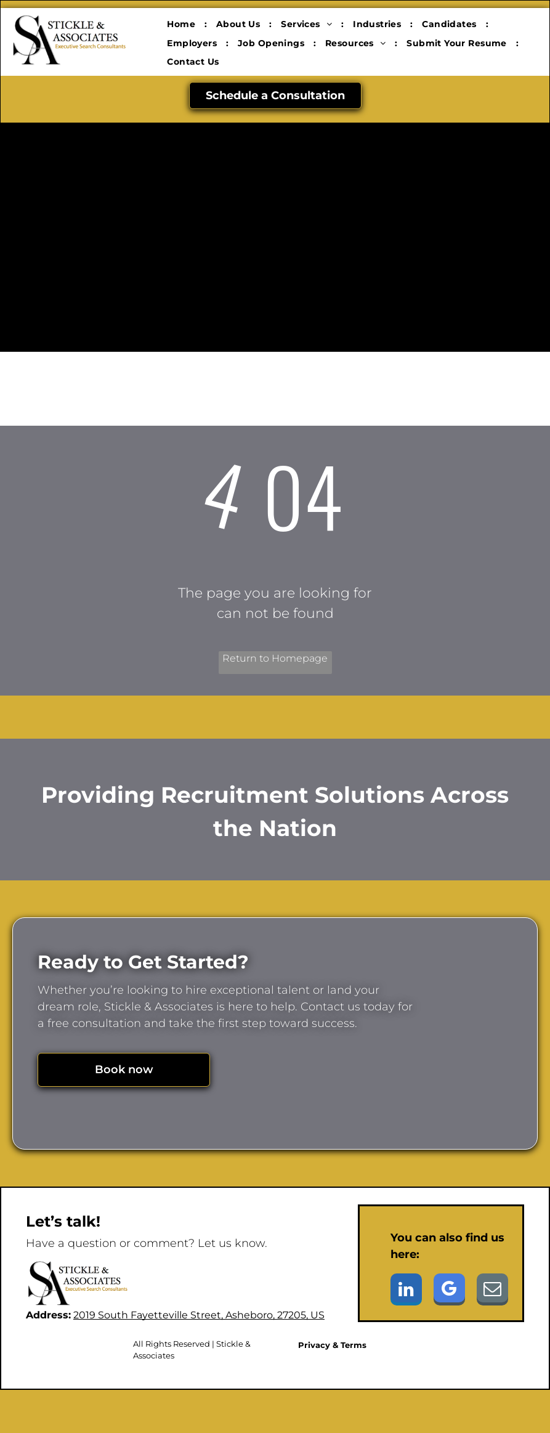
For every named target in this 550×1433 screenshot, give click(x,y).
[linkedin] (406, 1291)
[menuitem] (182, 24)
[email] (492, 1291)
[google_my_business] (449, 1291)
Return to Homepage (275, 658)
